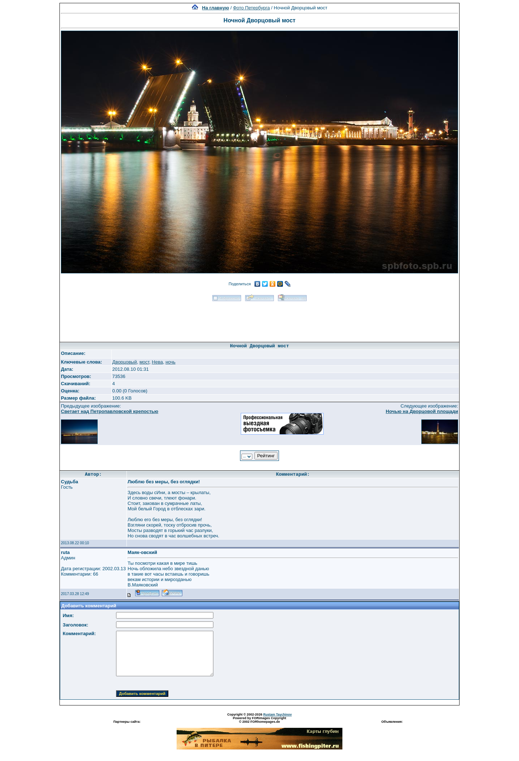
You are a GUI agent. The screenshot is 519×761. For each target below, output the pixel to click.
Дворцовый (124, 362)
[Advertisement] (259, 319)
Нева (157, 362)
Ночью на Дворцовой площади (422, 411)
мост (144, 362)
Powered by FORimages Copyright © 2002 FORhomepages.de (259, 719)
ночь (170, 362)
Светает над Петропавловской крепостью (109, 411)
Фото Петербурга (251, 7)
